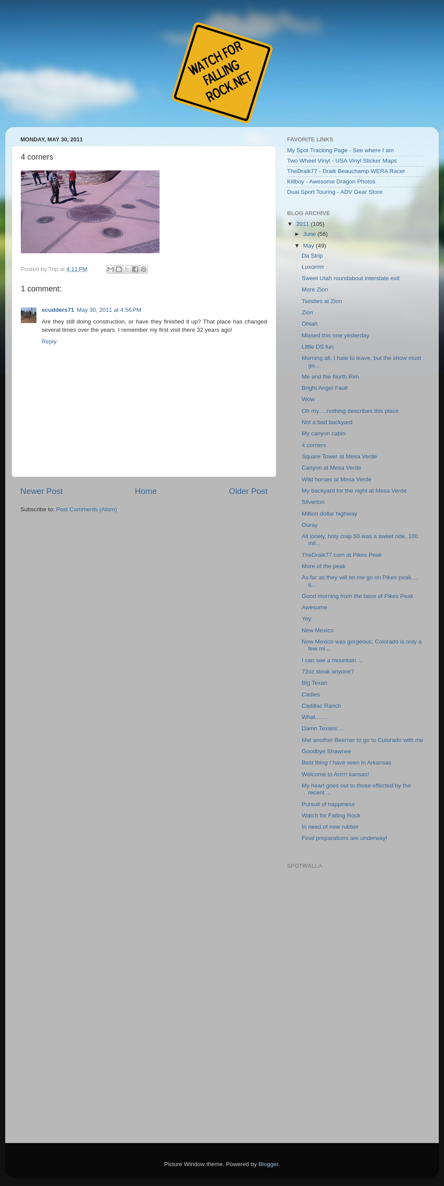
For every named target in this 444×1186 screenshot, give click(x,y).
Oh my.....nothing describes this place (350, 411)
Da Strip (312, 255)
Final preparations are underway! (344, 838)
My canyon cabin (324, 433)
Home (146, 491)
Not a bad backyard (327, 422)
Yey (306, 618)
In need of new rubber (330, 826)
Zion (307, 312)
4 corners (314, 445)
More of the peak (324, 566)
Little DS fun (318, 346)
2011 (303, 224)
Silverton (313, 502)
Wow (308, 399)
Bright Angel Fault (325, 388)
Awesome (314, 607)
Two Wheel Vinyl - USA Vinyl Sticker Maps (342, 160)
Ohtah (310, 323)
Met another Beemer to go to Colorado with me (363, 740)
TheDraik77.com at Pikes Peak (342, 555)
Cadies (311, 694)
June (310, 234)
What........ (315, 717)
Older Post (248, 491)
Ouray (310, 525)
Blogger (268, 1164)
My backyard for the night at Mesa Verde (354, 490)
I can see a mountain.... (332, 660)
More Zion (315, 289)
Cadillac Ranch (321, 705)
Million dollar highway (329, 513)
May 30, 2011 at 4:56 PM (109, 310)
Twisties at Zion (322, 301)
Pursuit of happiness (328, 804)
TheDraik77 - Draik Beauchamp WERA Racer (346, 171)
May (309, 245)
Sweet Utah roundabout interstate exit (351, 278)
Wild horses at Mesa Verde (337, 479)
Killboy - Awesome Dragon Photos (331, 181)
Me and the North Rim (330, 376)
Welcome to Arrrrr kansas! (335, 774)
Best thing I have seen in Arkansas (347, 762)
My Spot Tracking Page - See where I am (340, 150)
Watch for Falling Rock (331, 815)
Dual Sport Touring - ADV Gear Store (334, 192)
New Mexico (318, 630)
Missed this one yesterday (335, 335)
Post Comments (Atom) (86, 509)
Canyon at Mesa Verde (331, 467)
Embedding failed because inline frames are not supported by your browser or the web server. (354, 1002)
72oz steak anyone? (328, 671)
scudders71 (58, 310)
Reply (49, 341)
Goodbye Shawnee (327, 751)
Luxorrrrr (313, 267)
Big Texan (314, 683)
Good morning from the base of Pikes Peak (358, 596)
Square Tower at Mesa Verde (339, 456)
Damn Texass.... (323, 728)
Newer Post (41, 491)
